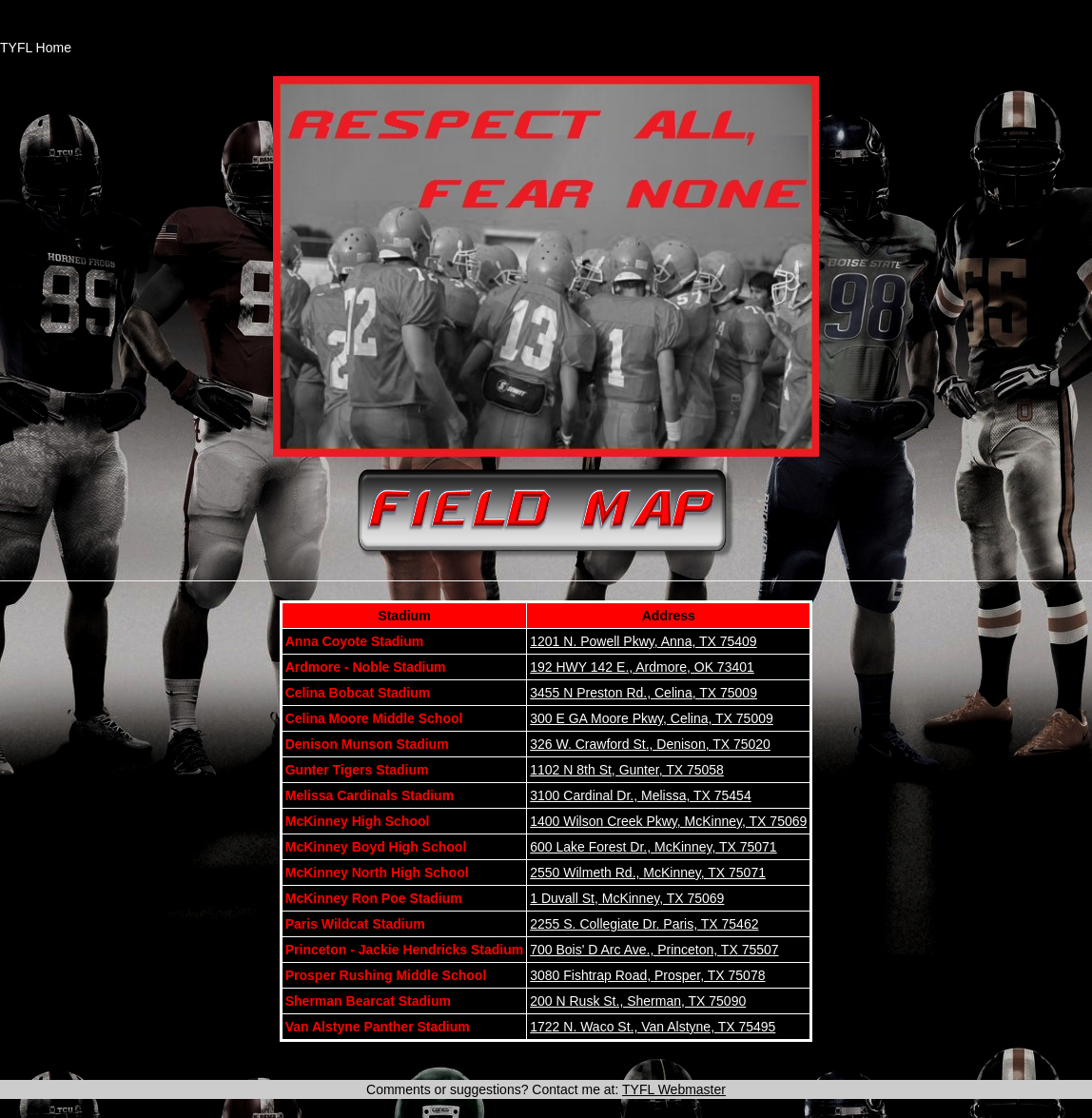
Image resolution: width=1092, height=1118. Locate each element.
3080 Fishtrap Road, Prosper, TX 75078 (647, 975)
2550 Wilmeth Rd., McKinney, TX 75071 (648, 872)
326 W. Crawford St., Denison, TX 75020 (650, 744)
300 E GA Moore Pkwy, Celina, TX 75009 (651, 718)
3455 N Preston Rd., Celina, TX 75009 (643, 692)
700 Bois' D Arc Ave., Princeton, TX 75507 (654, 949)
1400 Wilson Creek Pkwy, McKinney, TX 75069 (668, 821)
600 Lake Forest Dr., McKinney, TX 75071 (653, 846)
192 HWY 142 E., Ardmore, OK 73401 (642, 667)
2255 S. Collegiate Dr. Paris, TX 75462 (644, 924)
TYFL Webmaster (674, 1089)
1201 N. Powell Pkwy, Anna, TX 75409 (643, 641)
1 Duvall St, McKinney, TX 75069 (627, 898)
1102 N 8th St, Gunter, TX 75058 (627, 769)
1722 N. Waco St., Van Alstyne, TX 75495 (652, 1026)
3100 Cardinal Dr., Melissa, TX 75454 (640, 795)
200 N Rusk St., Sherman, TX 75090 (638, 1001)
